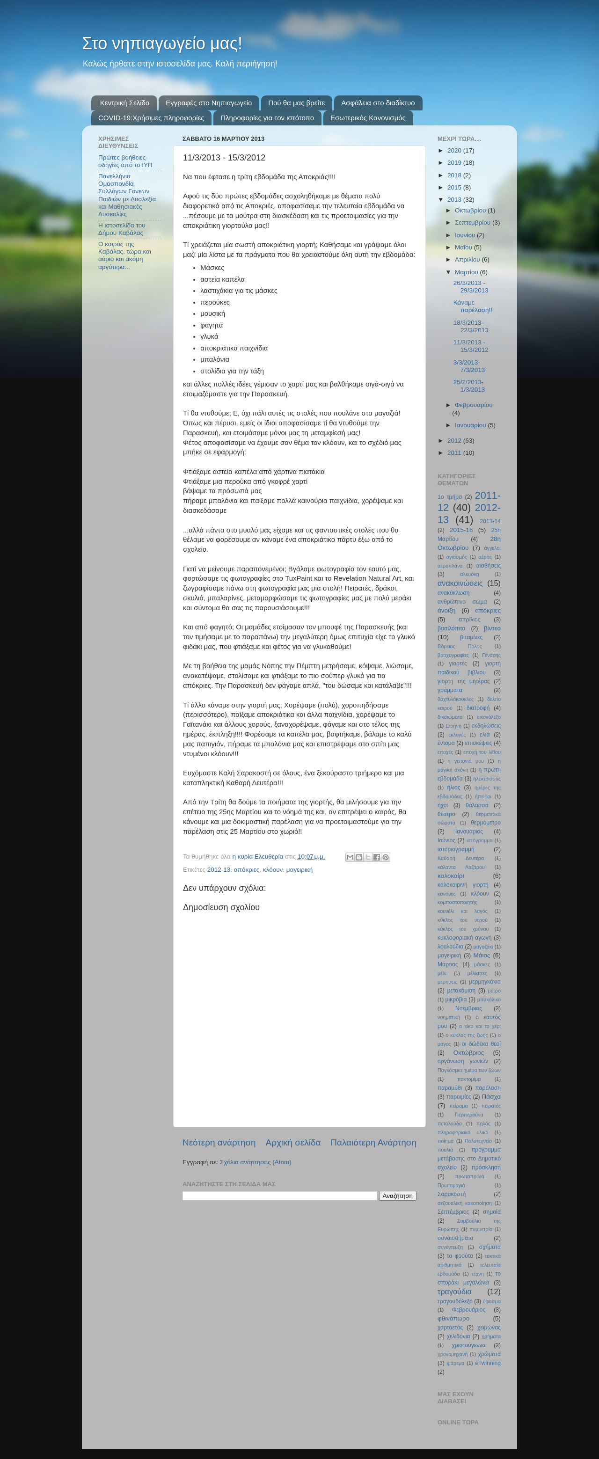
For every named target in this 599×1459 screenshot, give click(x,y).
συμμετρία (480, 1229)
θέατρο (446, 814)
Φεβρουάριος (469, 1309)
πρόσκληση (486, 1167)
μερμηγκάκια (485, 981)
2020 (455, 150)
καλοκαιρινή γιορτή (463, 885)
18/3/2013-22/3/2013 (471, 326)
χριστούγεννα (468, 1345)
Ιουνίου (466, 235)
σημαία (492, 1212)
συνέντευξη (450, 1247)
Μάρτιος (448, 964)
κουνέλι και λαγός (463, 911)
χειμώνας (489, 1327)
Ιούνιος (446, 840)
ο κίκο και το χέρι (480, 1026)
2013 (455, 199)
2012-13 (219, 869)
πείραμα (458, 1106)
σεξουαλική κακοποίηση (465, 1203)
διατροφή (478, 708)
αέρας (485, 557)
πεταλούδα (450, 1123)
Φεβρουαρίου (474, 405)
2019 (455, 162)
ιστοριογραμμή (456, 849)
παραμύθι (450, 1088)
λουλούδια (450, 946)
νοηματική (449, 1017)
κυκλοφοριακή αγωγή (465, 937)
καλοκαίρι (451, 875)
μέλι (442, 973)
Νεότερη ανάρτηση (219, 1142)
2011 (455, 452)
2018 (455, 175)
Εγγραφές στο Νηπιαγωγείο (209, 103)
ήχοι (443, 805)
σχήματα (490, 1247)
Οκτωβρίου (471, 210)
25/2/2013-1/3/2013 (469, 386)
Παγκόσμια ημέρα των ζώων (469, 1070)
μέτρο (494, 990)
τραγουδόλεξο (455, 1301)
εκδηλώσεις (486, 725)
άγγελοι (492, 548)
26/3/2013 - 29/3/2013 (471, 286)
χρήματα (491, 1336)
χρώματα (489, 1354)
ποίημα (445, 1141)
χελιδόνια (458, 1336)
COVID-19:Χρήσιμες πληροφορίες (151, 118)
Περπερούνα (469, 1114)
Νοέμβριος (468, 1008)
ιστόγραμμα (480, 840)
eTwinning (488, 1363)
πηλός (483, 1123)
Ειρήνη (453, 726)
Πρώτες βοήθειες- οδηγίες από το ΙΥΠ (125, 161)
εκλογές (457, 734)
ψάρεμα (455, 1363)
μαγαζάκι (483, 946)
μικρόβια (456, 999)
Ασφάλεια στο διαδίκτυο (378, 103)
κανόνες (446, 894)
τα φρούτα (460, 1256)
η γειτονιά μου (466, 761)
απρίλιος (469, 619)
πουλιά (445, 1150)
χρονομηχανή (453, 1354)
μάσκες (482, 964)
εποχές (445, 752)
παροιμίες (458, 1097)
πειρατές (491, 1106)
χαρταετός (450, 1327)
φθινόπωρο (453, 1318)
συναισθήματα (456, 1238)
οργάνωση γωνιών (463, 1061)
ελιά (484, 734)
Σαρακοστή (452, 1194)
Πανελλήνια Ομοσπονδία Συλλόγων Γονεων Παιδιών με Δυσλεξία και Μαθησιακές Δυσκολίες (127, 195)
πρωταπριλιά (469, 1176)
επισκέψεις (478, 743)
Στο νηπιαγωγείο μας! (162, 43)
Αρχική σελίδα (293, 1142)
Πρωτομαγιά (451, 1185)
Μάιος (482, 955)
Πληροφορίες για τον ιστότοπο (267, 118)
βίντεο (492, 628)
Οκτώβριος (468, 1052)
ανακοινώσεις (460, 583)
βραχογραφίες (453, 655)
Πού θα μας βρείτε (296, 103)
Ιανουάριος (469, 831)
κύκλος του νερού (463, 920)
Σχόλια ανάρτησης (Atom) (256, 1162)
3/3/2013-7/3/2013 (469, 366)
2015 (455, 187)
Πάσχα (491, 1096)
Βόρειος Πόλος (460, 646)
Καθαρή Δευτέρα (461, 858)
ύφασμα (492, 1301)
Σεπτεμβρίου (473, 222)
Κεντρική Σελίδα (125, 103)
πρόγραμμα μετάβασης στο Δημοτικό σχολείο (469, 1158)
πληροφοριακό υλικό (463, 1132)
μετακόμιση (461, 990)
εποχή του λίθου (482, 752)
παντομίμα (469, 1079)
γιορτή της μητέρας (464, 681)
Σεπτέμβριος (453, 1212)
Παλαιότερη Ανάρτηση (373, 1142)
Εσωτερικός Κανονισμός (368, 118)
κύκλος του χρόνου (463, 929)
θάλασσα (477, 805)
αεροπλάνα (450, 566)
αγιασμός (456, 557)
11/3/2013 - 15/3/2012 (471, 346)
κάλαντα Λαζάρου (461, 867)
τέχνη (478, 1274)
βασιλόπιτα (451, 628)
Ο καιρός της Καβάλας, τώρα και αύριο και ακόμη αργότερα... (124, 255)
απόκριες (247, 869)
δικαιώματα (450, 717)
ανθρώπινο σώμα (462, 601)
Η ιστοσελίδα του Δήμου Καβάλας (122, 229)
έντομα (446, 743)
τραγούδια (455, 1291)
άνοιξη (447, 610)
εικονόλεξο (489, 717)
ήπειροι (483, 796)
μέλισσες (477, 973)
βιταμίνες (471, 637)
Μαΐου (464, 247)
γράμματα (450, 690)
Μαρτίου (467, 272)
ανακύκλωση (454, 593)
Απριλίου (468, 259)
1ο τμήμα (450, 497)
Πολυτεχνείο (478, 1141)
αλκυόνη (469, 574)
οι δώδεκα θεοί (481, 1044)
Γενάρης (491, 655)
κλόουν (273, 869)
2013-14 (490, 521)
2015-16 (461, 529)
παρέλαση (488, 1088)
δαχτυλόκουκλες (456, 699)
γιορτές (458, 663)
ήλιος (453, 787)
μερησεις (447, 982)
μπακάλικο (489, 999)
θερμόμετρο (486, 822)
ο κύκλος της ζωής (467, 1035)
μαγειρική (299, 869)
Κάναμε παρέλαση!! (472, 306)
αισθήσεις (488, 565)
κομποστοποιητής (457, 902)
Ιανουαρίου (471, 425)
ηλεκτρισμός (487, 778)
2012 (455, 440)
